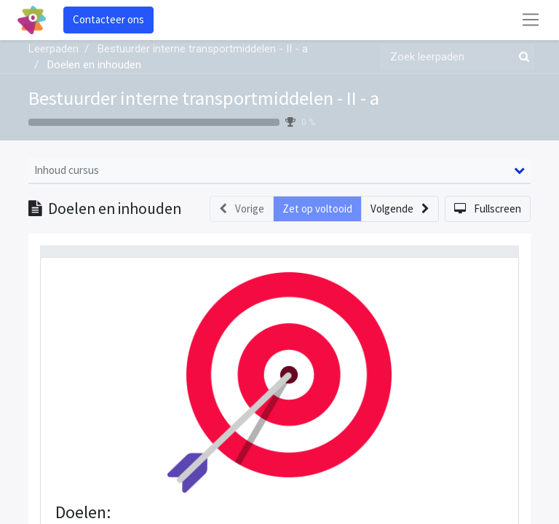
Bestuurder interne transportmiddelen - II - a (203, 98)
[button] (400, 209)
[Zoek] (521, 57)
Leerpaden (53, 48)
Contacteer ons (108, 19)
